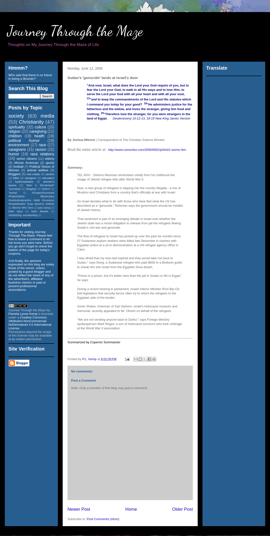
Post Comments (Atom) (103, 519)
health (39, 136)
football (18, 166)
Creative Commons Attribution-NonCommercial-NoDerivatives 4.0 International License (29, 323)
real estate (33, 174)
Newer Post (79, 509)
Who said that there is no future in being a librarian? (30, 76)
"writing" (12, 193)
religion (14, 131)
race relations (42, 154)
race (42, 145)
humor (13, 154)
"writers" (45, 189)
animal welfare (37, 170)
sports (50, 163)
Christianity (31, 122)
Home (131, 509)
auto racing (44, 207)
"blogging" (31, 189)
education (48, 177)
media (47, 116)
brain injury (15, 211)
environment (18, 145)
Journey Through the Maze (75, 31)
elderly (49, 158)
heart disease (39, 211)
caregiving (38, 131)
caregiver (30, 177)
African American (26, 163)
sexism (50, 174)
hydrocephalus (24, 181)
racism (40, 149)
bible (16, 177)
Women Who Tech (22, 207)
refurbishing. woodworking (23, 215)
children (15, 136)
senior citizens (27, 158)
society (16, 116)
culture (40, 127)
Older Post (182, 509)
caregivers (17, 149)
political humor (24, 141)
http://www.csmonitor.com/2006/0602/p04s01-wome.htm (147, 150)
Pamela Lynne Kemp (22, 314)
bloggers (14, 174)
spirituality (16, 127)
